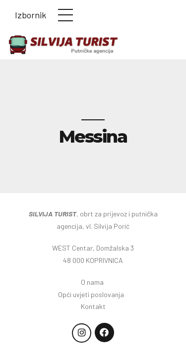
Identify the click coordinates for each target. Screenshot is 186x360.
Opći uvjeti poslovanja (93, 294)
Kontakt (93, 306)
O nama (93, 282)
